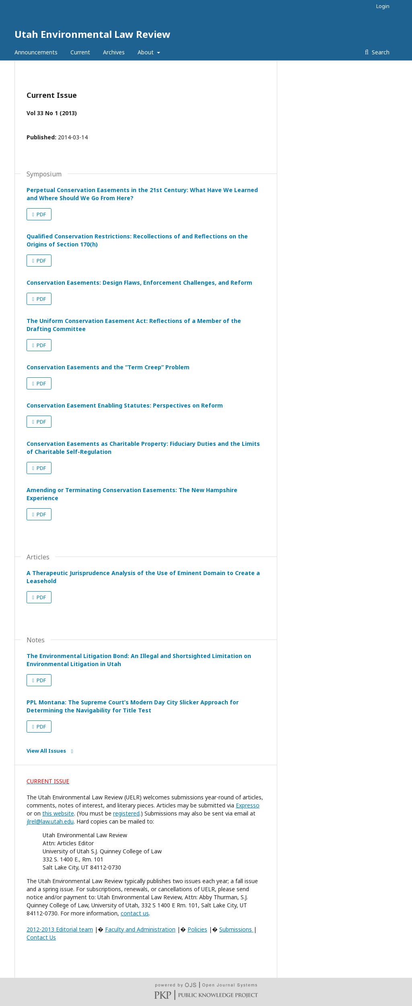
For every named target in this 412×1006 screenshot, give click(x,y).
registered (126, 813)
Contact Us (41, 937)
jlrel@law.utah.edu (50, 821)
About (146, 52)
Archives (114, 52)
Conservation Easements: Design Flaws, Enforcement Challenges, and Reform (139, 282)
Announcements (36, 52)
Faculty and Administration (140, 929)
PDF (40, 214)
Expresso (248, 805)
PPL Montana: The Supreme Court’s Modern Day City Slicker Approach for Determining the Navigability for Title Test (133, 706)
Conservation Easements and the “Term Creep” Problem (108, 367)
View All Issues (46, 750)
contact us (135, 913)
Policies (197, 929)
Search (379, 52)
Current (80, 52)
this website (58, 813)
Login (382, 6)
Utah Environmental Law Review (92, 34)
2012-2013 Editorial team (60, 929)
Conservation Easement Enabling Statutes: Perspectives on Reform (125, 405)
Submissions (236, 929)
